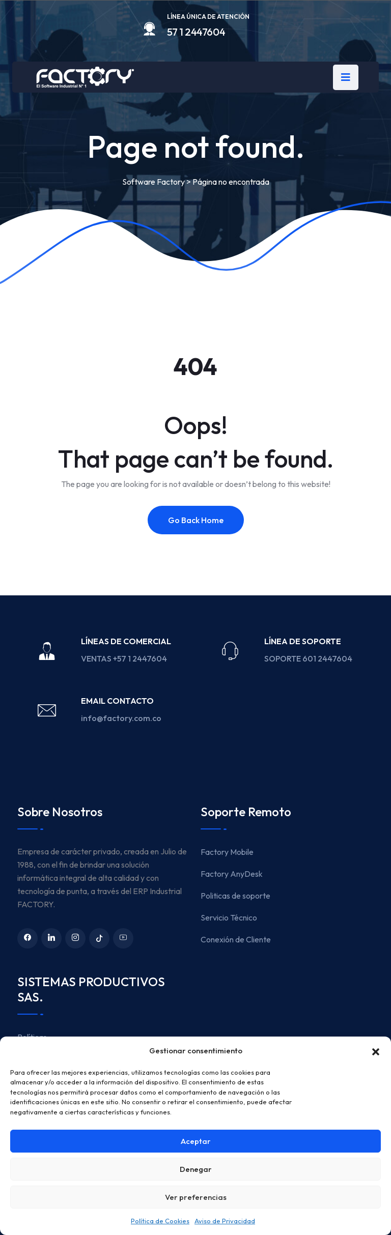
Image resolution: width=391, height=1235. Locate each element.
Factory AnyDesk (232, 874)
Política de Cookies (160, 1221)
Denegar (196, 1169)
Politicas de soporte (235, 896)
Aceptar (196, 1141)
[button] (376, 1051)
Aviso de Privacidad (224, 1221)
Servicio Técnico (229, 917)
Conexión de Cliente (236, 939)
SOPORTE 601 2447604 (309, 658)
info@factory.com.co (121, 718)
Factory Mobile (227, 852)
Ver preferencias (196, 1197)
